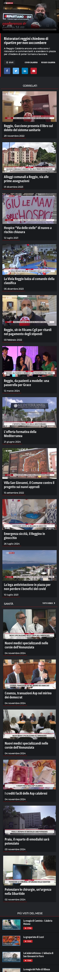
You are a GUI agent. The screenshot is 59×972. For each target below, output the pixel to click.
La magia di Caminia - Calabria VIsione (37, 922)
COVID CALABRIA (31, 62)
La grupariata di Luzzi (33, 937)
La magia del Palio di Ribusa (36, 969)
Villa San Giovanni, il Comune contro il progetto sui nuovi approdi (29, 484)
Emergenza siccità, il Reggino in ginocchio (24, 535)
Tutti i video (49, 603)
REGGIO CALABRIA (48, 62)
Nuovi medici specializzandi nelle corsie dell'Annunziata (26, 645)
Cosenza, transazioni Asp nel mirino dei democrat (28, 695)
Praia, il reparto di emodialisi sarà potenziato (27, 841)
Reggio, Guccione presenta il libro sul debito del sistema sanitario (28, 127)
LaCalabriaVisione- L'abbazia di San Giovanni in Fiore (38, 954)
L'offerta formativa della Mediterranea (20, 433)
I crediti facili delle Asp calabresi (26, 793)
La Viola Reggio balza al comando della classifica (29, 280)
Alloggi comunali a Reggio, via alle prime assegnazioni (26, 178)
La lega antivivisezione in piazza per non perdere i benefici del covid (27, 586)
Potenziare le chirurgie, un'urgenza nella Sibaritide (28, 891)
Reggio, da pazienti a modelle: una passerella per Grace (26, 382)
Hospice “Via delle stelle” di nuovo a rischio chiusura (28, 229)
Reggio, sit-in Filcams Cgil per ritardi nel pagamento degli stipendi (27, 331)
